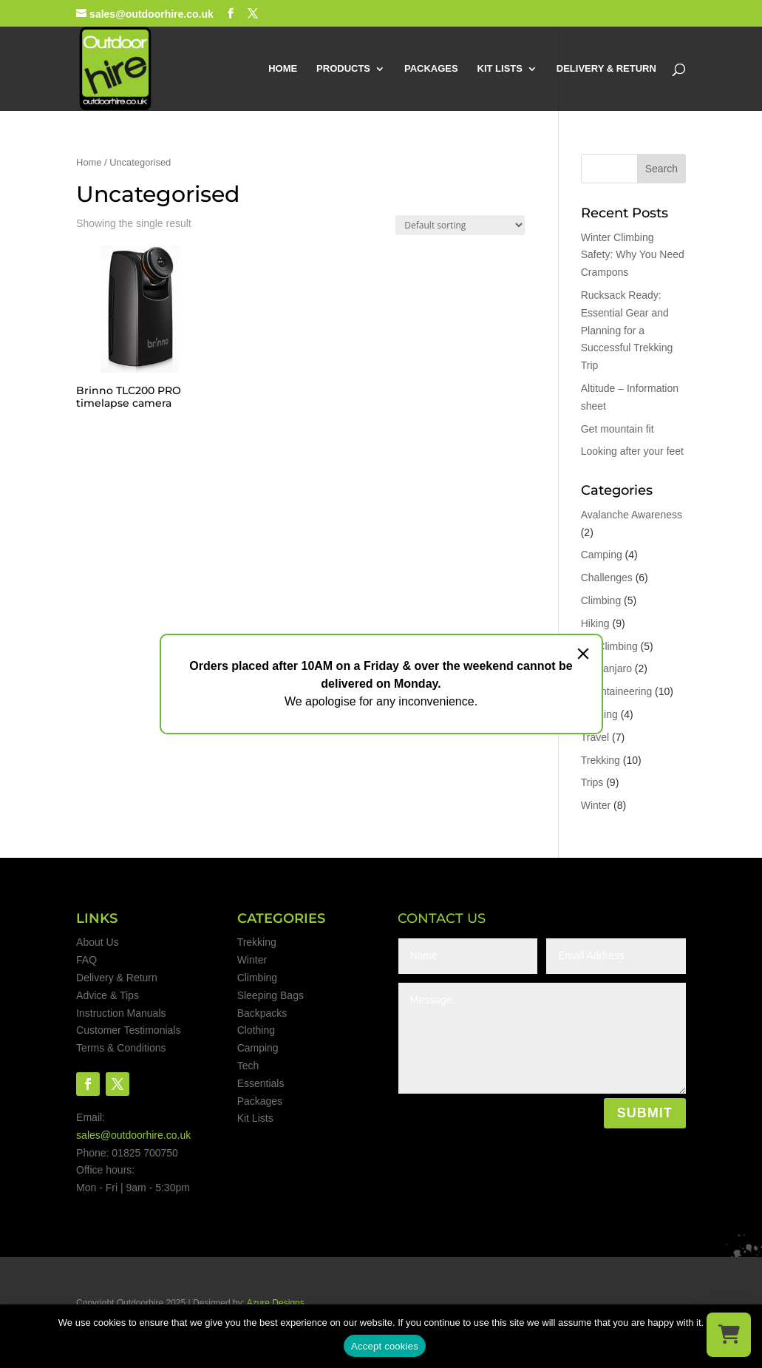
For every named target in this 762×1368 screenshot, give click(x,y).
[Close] (583, 654)
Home (88, 162)
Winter (595, 805)
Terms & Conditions (121, 1048)
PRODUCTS (343, 69)
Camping (601, 555)
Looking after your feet (632, 451)
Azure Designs (276, 1303)
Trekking (600, 760)
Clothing (256, 1030)
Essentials (261, 1083)
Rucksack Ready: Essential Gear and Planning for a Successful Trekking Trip (627, 330)
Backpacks (262, 1013)
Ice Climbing (609, 646)
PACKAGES (431, 69)
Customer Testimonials (128, 1030)
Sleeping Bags (270, 995)
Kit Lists (255, 1118)
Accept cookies (384, 1346)
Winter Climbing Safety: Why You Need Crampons (632, 255)
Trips (592, 782)
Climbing (601, 600)
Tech (248, 1065)
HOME (282, 69)
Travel (595, 737)
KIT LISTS (500, 69)
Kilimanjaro (606, 668)
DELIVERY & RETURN (606, 69)
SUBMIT (645, 1112)
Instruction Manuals (121, 1013)
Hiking (595, 623)
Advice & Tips (107, 995)
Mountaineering (617, 691)
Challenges (607, 577)
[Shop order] (460, 225)
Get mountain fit (617, 429)
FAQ (86, 960)
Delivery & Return (116, 977)
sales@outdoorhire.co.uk (133, 1135)
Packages (259, 1101)
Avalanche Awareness (631, 515)
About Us (97, 942)
